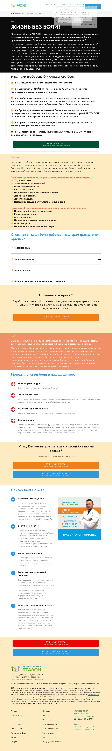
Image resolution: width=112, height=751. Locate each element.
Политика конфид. (18, 733)
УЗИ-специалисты (49, 724)
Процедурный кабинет (61, 6)
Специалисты (75, 3)
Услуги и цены (62, 3)
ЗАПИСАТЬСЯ (92, 5)
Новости (45, 715)
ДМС (79, 6)
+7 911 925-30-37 (81, 711)
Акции (13, 737)
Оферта (14, 742)
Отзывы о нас (16, 729)
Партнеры (46, 711)
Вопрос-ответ (16, 724)
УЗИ (73, 6)
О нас (53, 3)
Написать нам (47, 720)
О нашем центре (17, 720)
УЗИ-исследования (50, 729)
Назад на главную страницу (29, 13)
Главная (46, 3)
